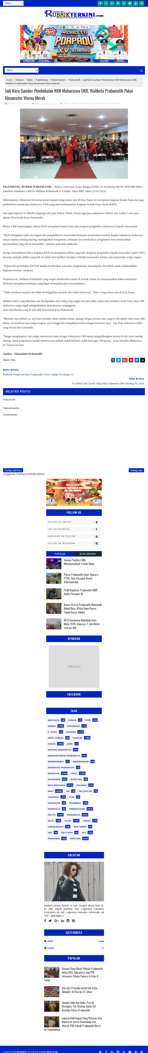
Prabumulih (74, 79)
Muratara (76, 775)
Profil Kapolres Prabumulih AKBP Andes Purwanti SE (81, 588)
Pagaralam (54, 798)
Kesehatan (53, 769)
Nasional (82, 781)
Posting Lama (136, 465)
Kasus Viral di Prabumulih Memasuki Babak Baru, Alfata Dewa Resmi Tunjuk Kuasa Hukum (83, 604)
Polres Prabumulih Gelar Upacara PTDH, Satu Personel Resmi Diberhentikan (81, 574)
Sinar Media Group (50, 1047)
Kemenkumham (81, 757)
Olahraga (53, 792)
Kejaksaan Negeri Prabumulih (64, 751)
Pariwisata (54, 804)
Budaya (72, 715)
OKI (67, 786)
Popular (60, 549)
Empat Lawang (56, 733)
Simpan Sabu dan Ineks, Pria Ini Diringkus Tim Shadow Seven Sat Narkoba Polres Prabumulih (79, 1002)
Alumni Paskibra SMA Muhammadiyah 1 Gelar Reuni (79, 557)
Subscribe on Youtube (75, 531)
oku (50, 828)
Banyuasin (53, 715)
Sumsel (87, 816)
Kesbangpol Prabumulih (61, 763)
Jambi (70, 739)
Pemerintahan (58, 79)
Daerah (52, 721)
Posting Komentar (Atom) (30, 469)
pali (84, 828)
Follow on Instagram (75, 539)
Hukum (51, 739)
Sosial (67, 816)
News (30, 79)
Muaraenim (54, 775)
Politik (51, 810)
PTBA (71, 792)
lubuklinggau (55, 822)
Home (9, 79)
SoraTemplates (20, 1047)
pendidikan (54, 834)
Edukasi (20, 79)
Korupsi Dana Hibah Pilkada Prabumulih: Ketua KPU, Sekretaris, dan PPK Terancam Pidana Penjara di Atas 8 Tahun (73, 970)
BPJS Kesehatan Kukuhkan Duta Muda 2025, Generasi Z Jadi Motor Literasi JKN (82, 620)
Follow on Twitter (75, 517)
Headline (77, 733)
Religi (51, 816)
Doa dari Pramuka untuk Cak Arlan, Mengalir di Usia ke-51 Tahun (80, 985)
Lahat (74, 769)
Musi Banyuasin (56, 781)
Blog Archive (88, 549)
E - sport (52, 727)
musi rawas (80, 822)
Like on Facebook (75, 524)
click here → (57, 911)
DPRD (88, 715)
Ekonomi (71, 727)
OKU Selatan (85, 786)
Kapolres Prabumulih (59, 745)
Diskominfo (73, 721)
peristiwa (75, 834)
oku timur (67, 828)
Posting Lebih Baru (13, 465)
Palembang (42, 79)
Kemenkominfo (56, 757)
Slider (50, 943)
